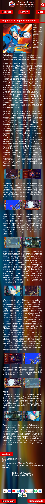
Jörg (20, 463)
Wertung (6, 454)
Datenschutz (36, 501)
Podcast (6, 12)
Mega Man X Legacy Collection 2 (19, 20)
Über (40, 12)
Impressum (8, 501)
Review (24, 12)
